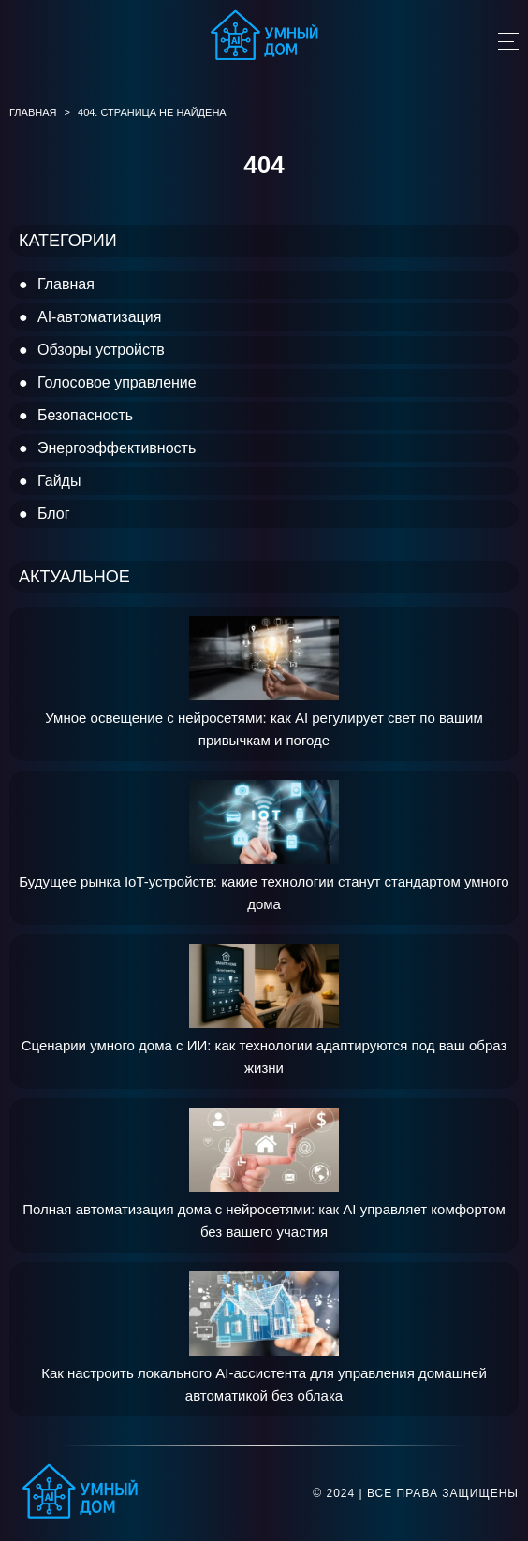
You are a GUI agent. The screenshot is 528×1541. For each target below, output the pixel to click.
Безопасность (85, 415)
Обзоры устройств (101, 350)
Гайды (59, 481)
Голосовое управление (117, 382)
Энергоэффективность (116, 448)
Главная (66, 284)
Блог (53, 513)
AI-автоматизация (99, 317)
